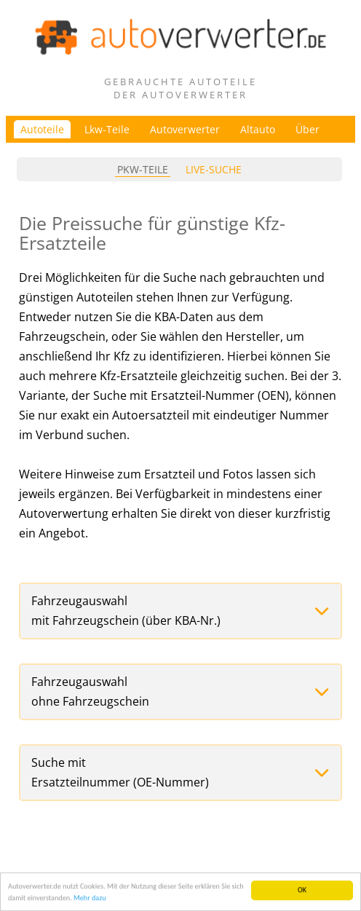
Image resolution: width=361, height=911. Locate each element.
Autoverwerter (185, 129)
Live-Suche (214, 169)
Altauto (257, 129)
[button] (180, 611)
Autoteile (42, 129)
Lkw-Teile (107, 129)
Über (307, 129)
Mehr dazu (90, 898)
